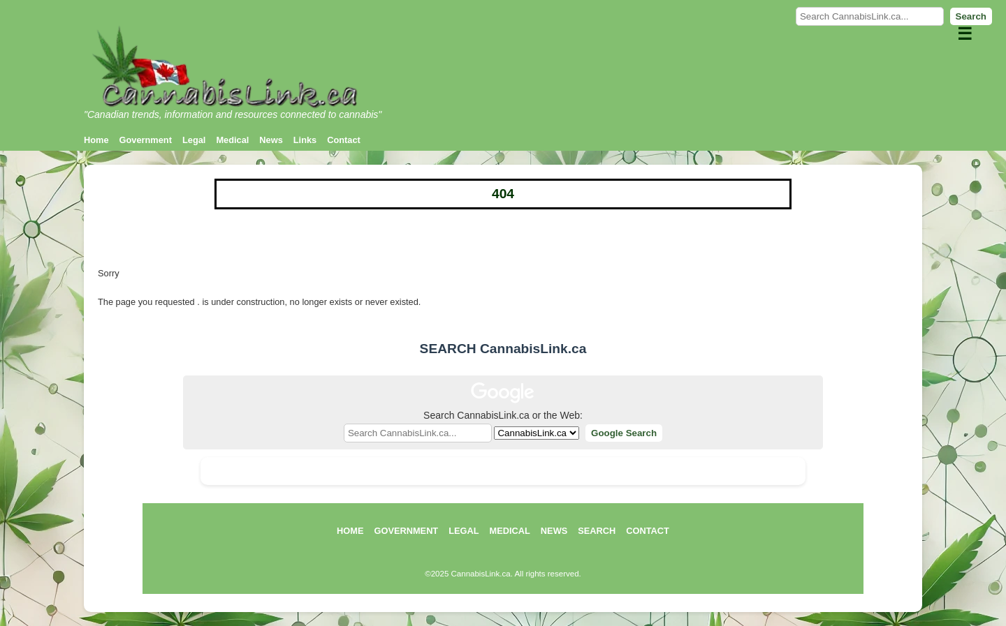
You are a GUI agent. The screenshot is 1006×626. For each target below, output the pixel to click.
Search (971, 16)
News (270, 140)
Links (304, 140)
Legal (193, 140)
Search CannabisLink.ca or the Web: (503, 415)
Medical (232, 140)
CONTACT (647, 531)
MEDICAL (510, 531)
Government (145, 140)
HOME (350, 531)
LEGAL (464, 531)
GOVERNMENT (406, 531)
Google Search (624, 433)
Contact (343, 140)
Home (96, 140)
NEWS (554, 531)
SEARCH (596, 531)
